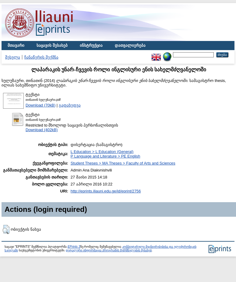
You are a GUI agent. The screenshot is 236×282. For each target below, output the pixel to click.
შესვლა (12, 57)
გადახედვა (70, 105)
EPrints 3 (74, 246)
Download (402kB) (42, 129)
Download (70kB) (40, 105)
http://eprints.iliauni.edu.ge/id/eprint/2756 (106, 191)
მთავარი (16, 45)
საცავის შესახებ (52, 45)
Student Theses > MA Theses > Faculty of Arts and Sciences (123, 163)
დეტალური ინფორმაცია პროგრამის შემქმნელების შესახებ (108, 250)
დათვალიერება (130, 45)
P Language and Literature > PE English (105, 156)
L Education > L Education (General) (102, 151)
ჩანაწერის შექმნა (41, 57)
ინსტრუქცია (91, 45)
